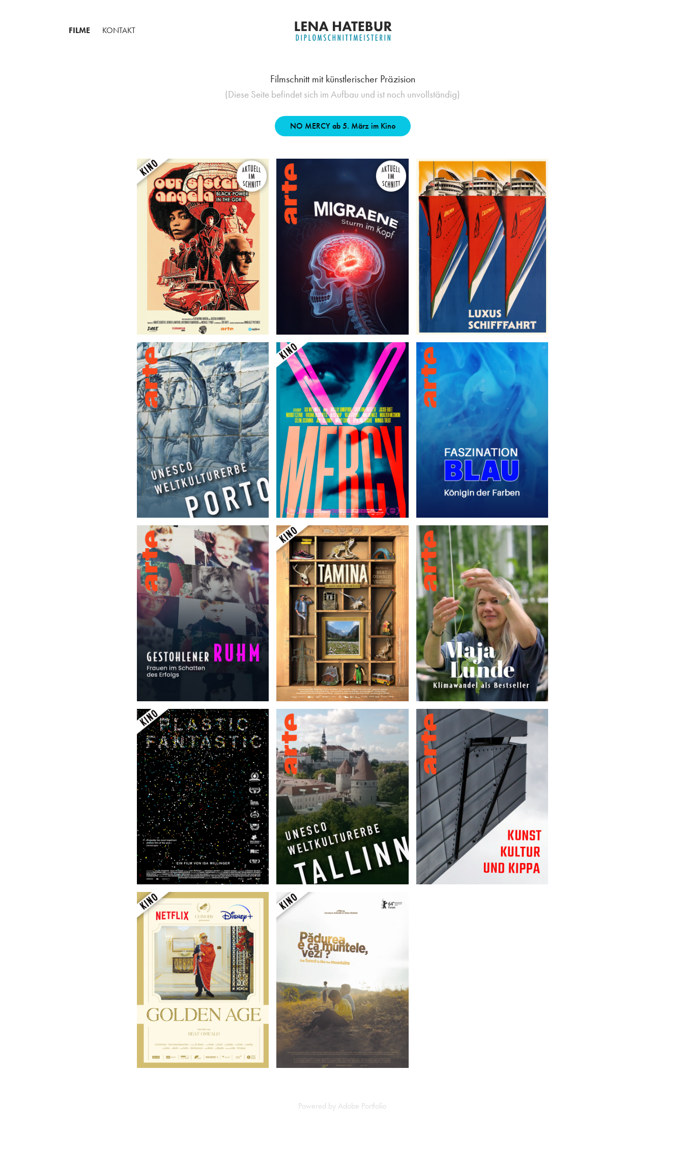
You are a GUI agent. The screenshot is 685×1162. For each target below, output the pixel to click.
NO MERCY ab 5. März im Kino (342, 126)
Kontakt (118, 30)
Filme (79, 30)
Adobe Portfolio (362, 1106)
